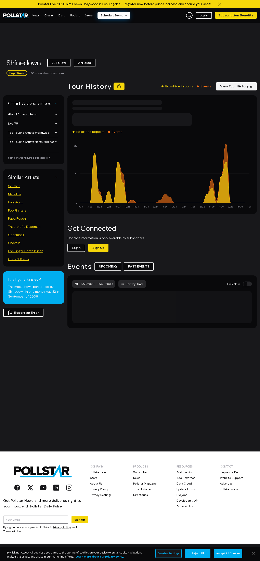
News (136, 478)
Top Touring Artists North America (33, 142)
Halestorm (15, 202)
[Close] (253, 555)
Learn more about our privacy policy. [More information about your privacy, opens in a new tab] (100, 559)
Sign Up (98, 248)
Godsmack (16, 235)
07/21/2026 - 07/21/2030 (94, 284)
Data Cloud (184, 483)
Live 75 (33, 123)
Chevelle (14, 243)
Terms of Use (12, 531)
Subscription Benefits (236, 15)
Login (203, 15)
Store (94, 478)
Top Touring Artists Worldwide (33, 132)
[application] (162, 176)
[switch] (247, 284)
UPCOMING (108, 266)
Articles (84, 63)
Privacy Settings (101, 495)
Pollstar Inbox (229, 489)
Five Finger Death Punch (25, 251)
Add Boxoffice (186, 478)
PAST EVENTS (138, 266)
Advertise (226, 483)
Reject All (198, 556)
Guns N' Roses (18, 259)
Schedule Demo (114, 15)
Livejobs (182, 495)
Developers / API (187, 500)
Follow (59, 63)
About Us (96, 483)
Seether (14, 186)
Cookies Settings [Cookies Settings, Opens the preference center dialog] (168, 556)
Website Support (231, 478)
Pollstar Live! (98, 472)
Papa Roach (17, 218)
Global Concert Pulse (33, 114)
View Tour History (236, 86)
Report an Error (23, 312)
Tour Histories (142, 489)
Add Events (184, 472)
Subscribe (140, 472)
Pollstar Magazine (145, 483)
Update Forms (186, 489)
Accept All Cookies (228, 556)
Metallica (14, 194)
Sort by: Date (132, 284)
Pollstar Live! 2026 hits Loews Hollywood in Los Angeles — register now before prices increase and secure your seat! (124, 4)
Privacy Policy (62, 527)
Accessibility (185, 506)
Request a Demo (231, 472)
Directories (140, 495)
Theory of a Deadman (24, 227)
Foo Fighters (17, 210)
